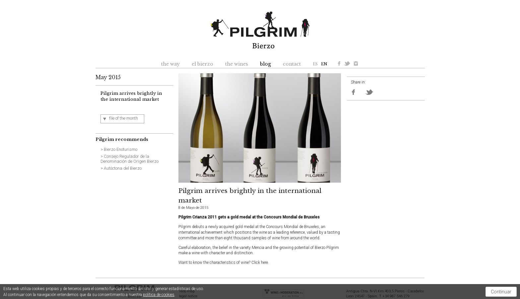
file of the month (123, 118)
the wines (236, 64)
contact (292, 64)
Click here (259, 262)
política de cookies (158, 294)
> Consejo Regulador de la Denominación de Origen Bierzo (129, 159)
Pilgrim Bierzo (260, 30)
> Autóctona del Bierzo (121, 168)
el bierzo (202, 64)
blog (265, 64)
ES (315, 64)
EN (324, 64)
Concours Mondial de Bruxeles (292, 226)
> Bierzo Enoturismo (118, 149)
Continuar (501, 291)
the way (170, 64)
